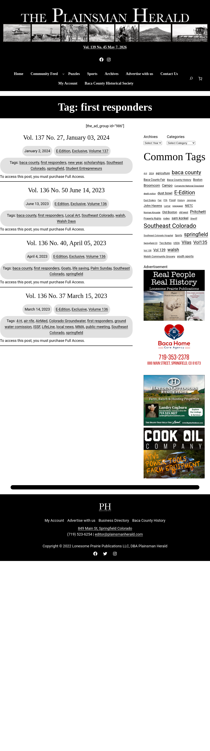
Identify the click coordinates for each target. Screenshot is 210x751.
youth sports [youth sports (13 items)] (185, 256)
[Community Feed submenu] (63, 74)
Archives (151, 137)
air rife (29, 321)
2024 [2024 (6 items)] (151, 173)
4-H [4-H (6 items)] (145, 173)
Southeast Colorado (98, 215)
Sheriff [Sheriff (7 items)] (193, 218)
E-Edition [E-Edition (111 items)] (184, 192)
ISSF (36, 327)
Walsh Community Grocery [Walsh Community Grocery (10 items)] (159, 256)
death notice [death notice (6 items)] (150, 193)
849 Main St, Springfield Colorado (105, 528)
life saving (81, 268)
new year (75, 162)
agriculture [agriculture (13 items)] (163, 173)
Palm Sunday (101, 268)
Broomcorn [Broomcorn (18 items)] (152, 185)
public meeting (98, 327)
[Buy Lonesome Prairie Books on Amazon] (174, 319)
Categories (176, 137)
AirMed (41, 321)
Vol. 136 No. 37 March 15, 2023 (66, 295)
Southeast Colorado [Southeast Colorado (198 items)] (170, 225)
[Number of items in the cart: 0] (200, 78)
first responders (53, 162)
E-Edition (63, 151)
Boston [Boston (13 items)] (197, 180)
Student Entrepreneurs (84, 168)
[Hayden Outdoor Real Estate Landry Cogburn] (174, 424)
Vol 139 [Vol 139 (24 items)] (159, 250)
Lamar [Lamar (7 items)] (167, 206)
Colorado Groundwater (67, 321)
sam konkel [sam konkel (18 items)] (180, 218)
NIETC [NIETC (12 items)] (189, 205)
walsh (120, 215)
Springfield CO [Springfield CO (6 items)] (150, 243)
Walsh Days (66, 221)
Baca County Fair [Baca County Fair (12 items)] (154, 179)
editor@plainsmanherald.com (119, 534)
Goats (66, 268)
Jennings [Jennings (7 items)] (191, 200)
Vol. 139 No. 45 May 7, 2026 (105, 47)
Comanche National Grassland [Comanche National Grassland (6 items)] (189, 186)
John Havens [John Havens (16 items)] (153, 206)
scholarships (94, 162)
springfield (55, 168)
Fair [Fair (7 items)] (160, 200)
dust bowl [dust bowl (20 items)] (165, 193)
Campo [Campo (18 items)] (167, 185)
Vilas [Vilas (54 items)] (186, 242)
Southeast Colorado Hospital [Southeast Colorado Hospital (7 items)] (158, 235)
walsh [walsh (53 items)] (173, 249)
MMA (79, 327)
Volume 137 (98, 151)
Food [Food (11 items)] (172, 200)
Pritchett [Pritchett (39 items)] (198, 211)
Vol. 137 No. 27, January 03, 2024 (66, 137)
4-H (19, 321)
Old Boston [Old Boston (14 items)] (169, 212)
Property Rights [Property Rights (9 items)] (152, 218)
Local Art (72, 215)
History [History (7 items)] (181, 200)
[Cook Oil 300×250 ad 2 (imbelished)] (174, 477)
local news (65, 327)
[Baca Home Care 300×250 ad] (174, 372)
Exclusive (79, 151)
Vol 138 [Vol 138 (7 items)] (147, 250)
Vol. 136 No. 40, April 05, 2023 (66, 243)
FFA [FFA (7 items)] (165, 200)
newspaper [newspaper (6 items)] (178, 206)
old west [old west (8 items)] (183, 212)
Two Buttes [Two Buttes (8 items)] (165, 243)
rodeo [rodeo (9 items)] (166, 218)
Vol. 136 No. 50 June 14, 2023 (66, 190)
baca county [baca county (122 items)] (186, 172)
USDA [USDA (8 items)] (177, 243)
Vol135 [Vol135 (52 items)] (200, 242)
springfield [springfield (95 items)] (196, 234)
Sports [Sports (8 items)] (178, 235)
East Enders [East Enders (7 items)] (150, 200)
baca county (29, 162)
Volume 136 (97, 204)
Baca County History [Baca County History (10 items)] (179, 179)
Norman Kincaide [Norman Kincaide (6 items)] (152, 212)
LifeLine (48, 327)
